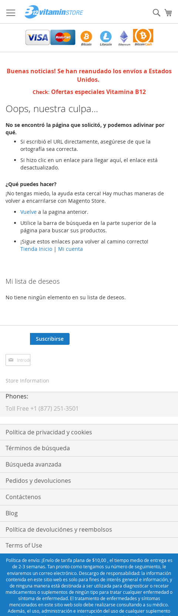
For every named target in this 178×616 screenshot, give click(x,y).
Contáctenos (23, 497)
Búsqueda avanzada (33, 464)
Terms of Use (24, 545)
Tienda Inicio (36, 248)
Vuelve (29, 211)
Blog (12, 513)
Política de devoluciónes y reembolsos (59, 529)
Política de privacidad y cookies (49, 432)
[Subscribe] (50, 339)
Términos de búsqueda (38, 448)
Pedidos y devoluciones (38, 481)
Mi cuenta (70, 248)
